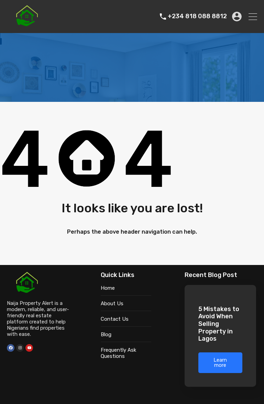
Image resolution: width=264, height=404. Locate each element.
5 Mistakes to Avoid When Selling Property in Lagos (218, 323)
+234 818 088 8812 (197, 16)
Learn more (220, 362)
